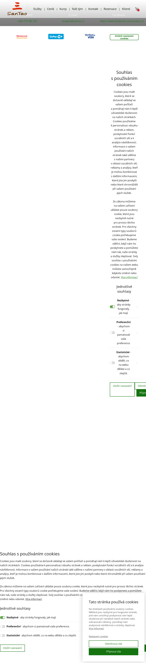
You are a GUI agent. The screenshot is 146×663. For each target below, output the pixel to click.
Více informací (129, 277)
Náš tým (77, 9)
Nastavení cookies (98, 636)
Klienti (126, 9)
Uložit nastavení (122, 386)
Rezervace (110, 9)
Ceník (50, 9)
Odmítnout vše (113, 643)
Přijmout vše (113, 651)
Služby (37, 9)
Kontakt (93, 9)
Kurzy (63, 9)
